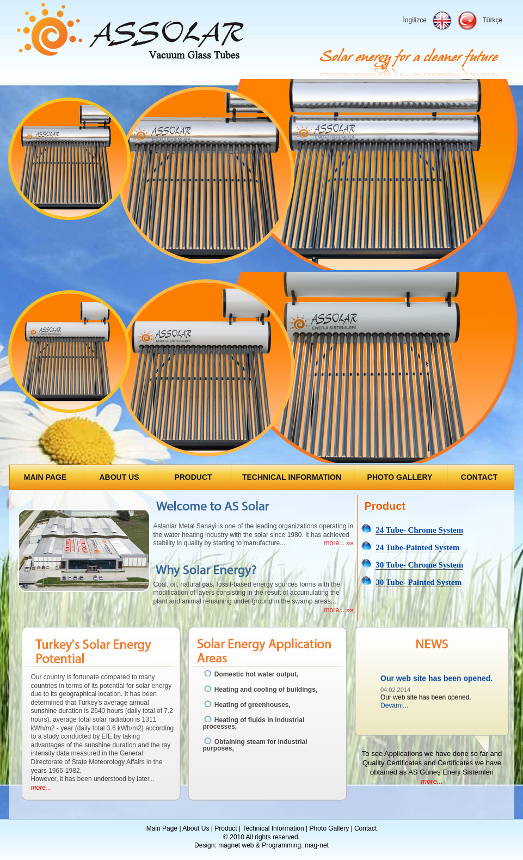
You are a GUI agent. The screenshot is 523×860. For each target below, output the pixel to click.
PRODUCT (193, 477)
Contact (365, 828)
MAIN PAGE (45, 477)
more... (41, 787)
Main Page (161, 828)
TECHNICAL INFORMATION (291, 477)
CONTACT (479, 477)
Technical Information (273, 828)
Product (225, 828)
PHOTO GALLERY (400, 477)
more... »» (338, 543)
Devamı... (394, 706)
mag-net (317, 845)
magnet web (236, 845)
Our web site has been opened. (436, 679)
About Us (195, 828)
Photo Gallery (329, 828)
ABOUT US (119, 477)
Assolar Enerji (130, 32)
